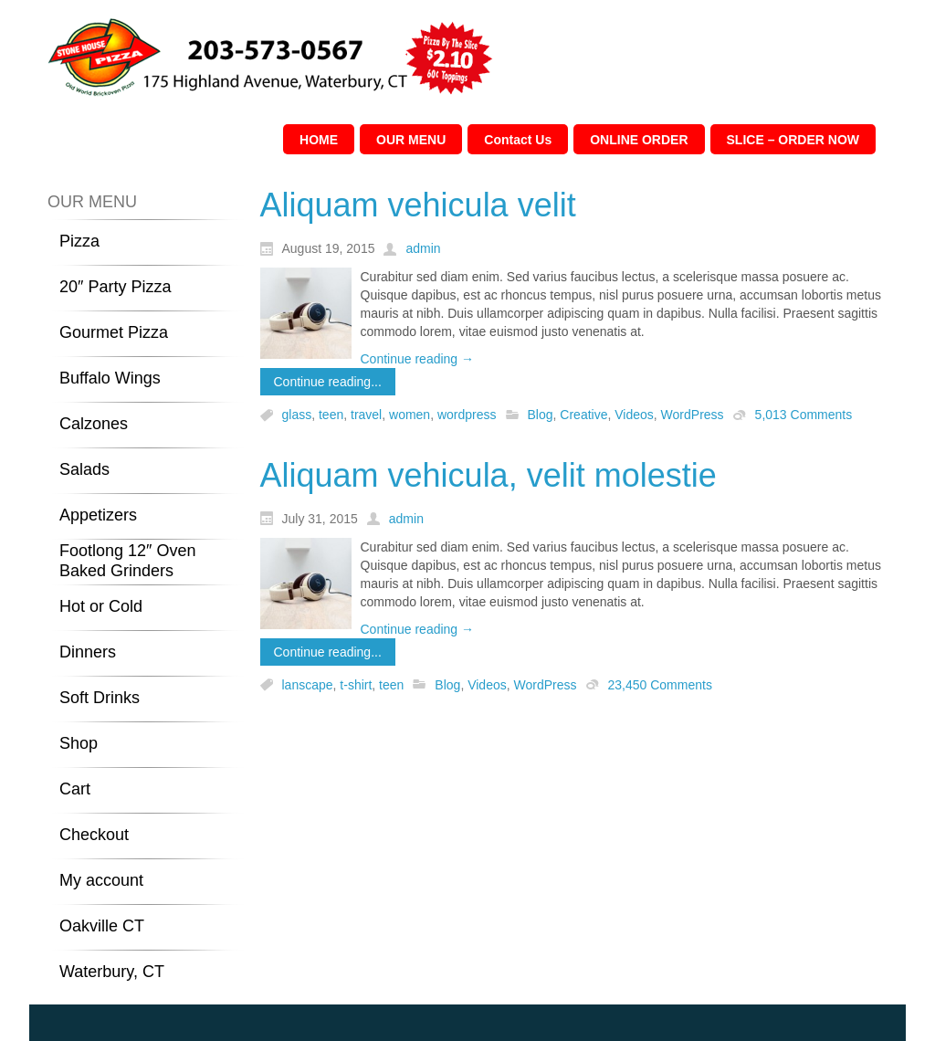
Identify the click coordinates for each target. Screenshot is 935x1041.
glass (297, 415)
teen (331, 415)
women (409, 415)
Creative (583, 415)
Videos (634, 415)
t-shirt (356, 685)
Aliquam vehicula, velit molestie (488, 475)
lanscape (307, 685)
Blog (540, 415)
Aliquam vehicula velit (418, 205)
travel (366, 415)
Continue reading (418, 359)
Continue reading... (328, 381)
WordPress (692, 415)
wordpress (467, 415)
